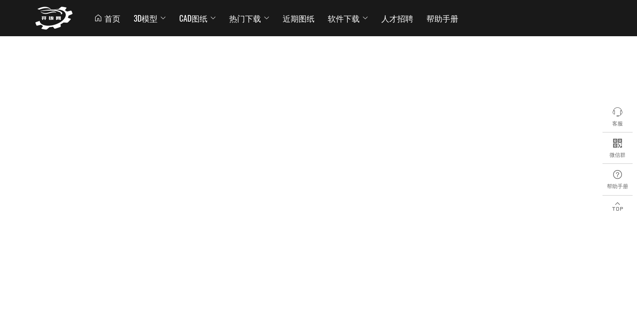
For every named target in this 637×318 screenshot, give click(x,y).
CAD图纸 (197, 18)
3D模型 (150, 18)
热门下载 (249, 18)
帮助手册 (442, 18)
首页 (107, 18)
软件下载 (348, 18)
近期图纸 (299, 18)
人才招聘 (397, 18)
